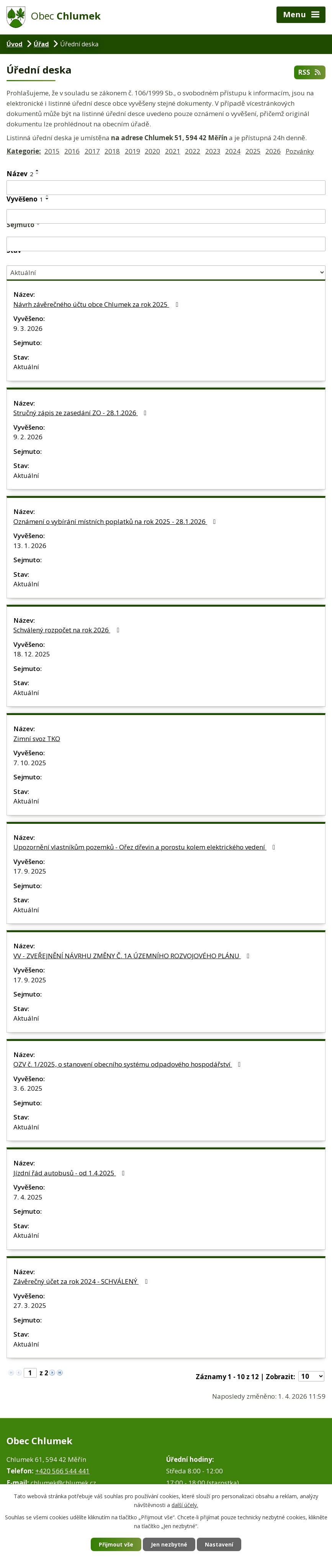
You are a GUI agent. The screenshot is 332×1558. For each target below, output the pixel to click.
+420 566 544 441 (62, 1470)
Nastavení (219, 1544)
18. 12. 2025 (31, 654)
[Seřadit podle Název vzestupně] (37, 170)
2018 (112, 151)
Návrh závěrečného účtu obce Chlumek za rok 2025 (97, 304)
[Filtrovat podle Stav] (166, 272)
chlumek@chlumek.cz (63, 1482)
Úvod (15, 44)
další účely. (185, 1505)
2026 (273, 151)
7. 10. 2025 (29, 762)
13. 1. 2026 (29, 545)
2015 (52, 151)
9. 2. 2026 (28, 436)
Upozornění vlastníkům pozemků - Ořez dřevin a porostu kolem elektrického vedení (145, 847)
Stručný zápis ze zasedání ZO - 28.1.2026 (81, 412)
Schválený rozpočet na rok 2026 (67, 629)
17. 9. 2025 (29, 871)
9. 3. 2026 (28, 328)
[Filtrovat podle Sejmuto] (166, 244)
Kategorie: (24, 151)
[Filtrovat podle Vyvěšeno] (166, 216)
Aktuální (26, 366)
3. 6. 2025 (28, 1088)
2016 (72, 151)
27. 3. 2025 (29, 1305)
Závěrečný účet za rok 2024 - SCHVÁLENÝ (81, 1281)
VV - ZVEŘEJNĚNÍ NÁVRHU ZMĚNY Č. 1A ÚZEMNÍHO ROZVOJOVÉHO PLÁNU (132, 955)
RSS (310, 72)
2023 (213, 151)
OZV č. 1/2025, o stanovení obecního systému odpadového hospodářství (128, 1064)
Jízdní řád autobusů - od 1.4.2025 (70, 1172)
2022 (192, 151)
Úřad (41, 44)
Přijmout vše (116, 1544)
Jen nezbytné (169, 1544)
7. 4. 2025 (28, 1197)
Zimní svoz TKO (36, 738)
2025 (253, 151)
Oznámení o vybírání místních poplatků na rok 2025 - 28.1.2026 (116, 521)
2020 (152, 151)
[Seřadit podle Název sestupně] (37, 173)
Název (20, 173)
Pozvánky (300, 151)
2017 (92, 151)
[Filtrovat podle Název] (166, 187)
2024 (232, 151)
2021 (172, 151)
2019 (132, 151)
